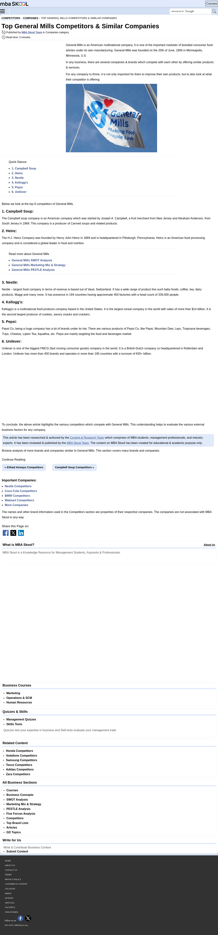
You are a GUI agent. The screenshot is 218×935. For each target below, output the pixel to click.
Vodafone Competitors (21, 755)
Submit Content (17, 851)
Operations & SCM (19, 697)
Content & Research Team (87, 437)
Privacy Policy (13, 879)
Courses (211, 3)
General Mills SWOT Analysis (32, 260)
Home (8, 861)
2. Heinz (17, 173)
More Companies (16, 505)
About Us (209, 544)
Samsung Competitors (21, 760)
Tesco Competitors (19, 764)
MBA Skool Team (32, 32)
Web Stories (11, 912)
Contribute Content (16, 884)
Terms (8, 874)
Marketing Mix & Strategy (23, 804)
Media (8, 893)
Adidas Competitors (20, 769)
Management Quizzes (21, 719)
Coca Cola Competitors (21, 491)
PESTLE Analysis (18, 808)
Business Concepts (19, 794)
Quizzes (9, 898)
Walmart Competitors (19, 500)
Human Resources (19, 702)
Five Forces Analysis (20, 813)
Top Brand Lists (17, 823)
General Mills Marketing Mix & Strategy (38, 265)
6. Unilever (19, 191)
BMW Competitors (17, 495)
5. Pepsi (17, 187)
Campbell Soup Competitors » (74, 467)
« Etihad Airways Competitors (24, 467)
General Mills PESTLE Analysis (33, 269)
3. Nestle (18, 177)
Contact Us (11, 870)
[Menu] (4, 11)
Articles (11, 827)
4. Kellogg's (20, 182)
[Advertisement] (32, 68)
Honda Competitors (19, 750)
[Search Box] (190, 11)
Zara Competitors (18, 774)
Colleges (10, 889)
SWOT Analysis (17, 799)
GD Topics (13, 832)
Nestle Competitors (18, 486)
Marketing (13, 693)
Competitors (15, 818)
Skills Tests (14, 724)
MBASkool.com (21, 925)
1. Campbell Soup (24, 168)
